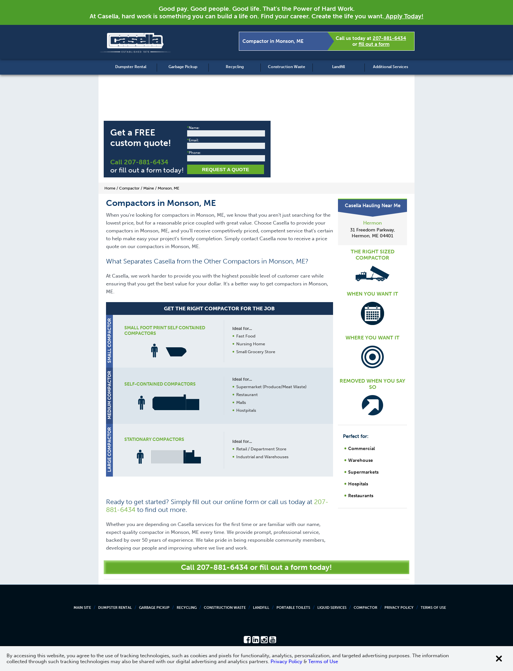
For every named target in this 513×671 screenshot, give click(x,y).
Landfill (338, 66)
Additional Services (390, 66)
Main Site (82, 608)
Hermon (372, 223)
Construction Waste (286, 66)
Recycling (235, 66)
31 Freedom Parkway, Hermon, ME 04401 (372, 233)
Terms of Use (433, 608)
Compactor (365, 608)
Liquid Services (331, 608)
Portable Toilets (293, 608)
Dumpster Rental (130, 66)
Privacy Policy (399, 608)
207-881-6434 (389, 38)
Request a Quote (225, 169)
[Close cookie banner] (499, 659)
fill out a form (374, 44)
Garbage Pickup (182, 66)
